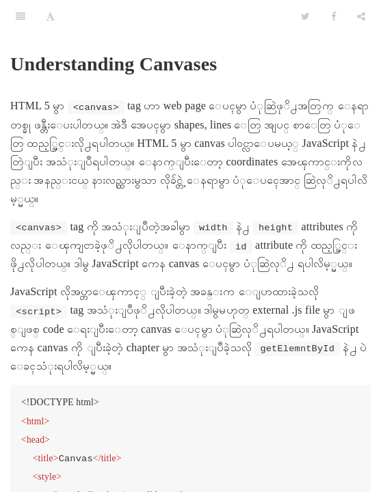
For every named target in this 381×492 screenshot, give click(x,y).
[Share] (361, 17)
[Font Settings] (50, 17)
